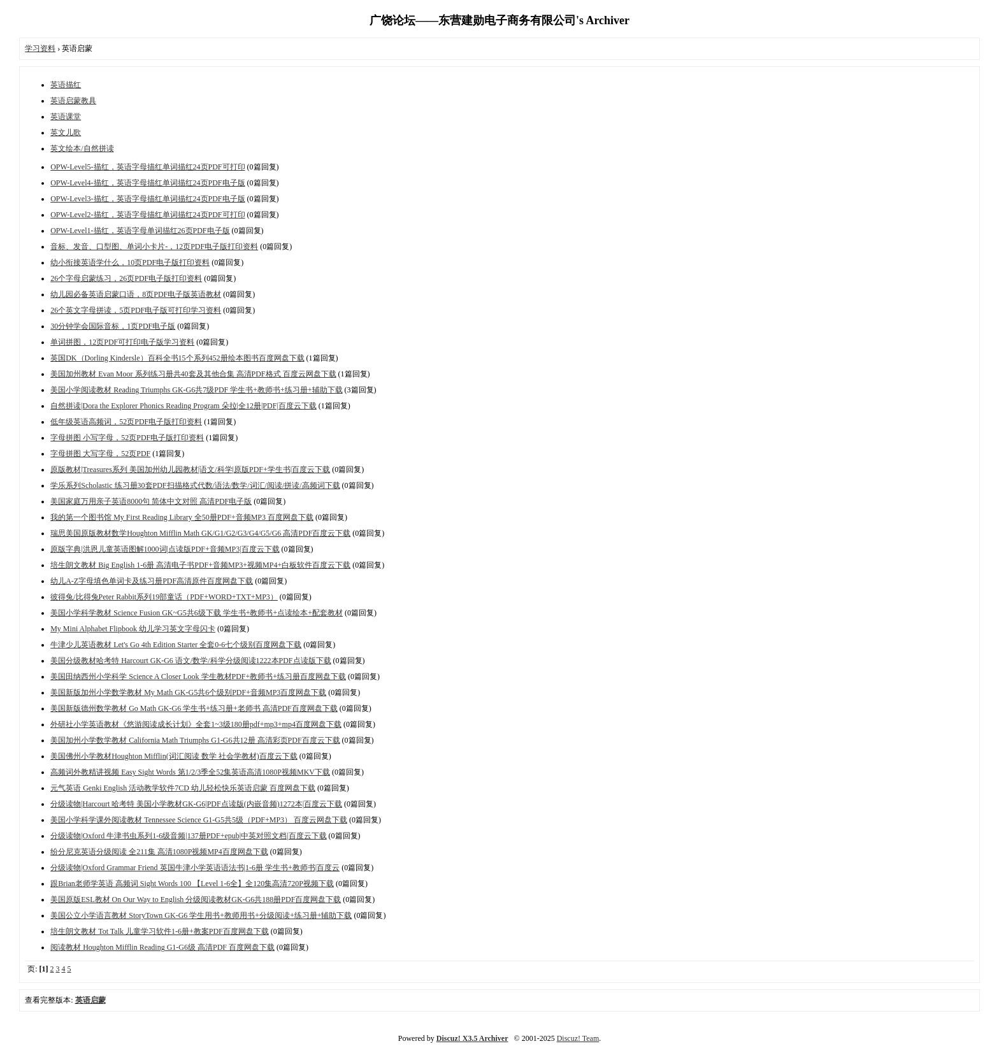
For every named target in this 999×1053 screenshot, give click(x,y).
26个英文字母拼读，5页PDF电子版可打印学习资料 (135, 310)
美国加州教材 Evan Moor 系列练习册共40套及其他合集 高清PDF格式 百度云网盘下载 (193, 373)
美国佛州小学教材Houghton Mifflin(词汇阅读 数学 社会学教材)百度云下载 (173, 756)
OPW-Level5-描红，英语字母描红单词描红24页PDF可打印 (147, 166)
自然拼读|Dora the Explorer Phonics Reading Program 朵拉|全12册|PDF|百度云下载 (183, 405)
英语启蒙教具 (73, 100)
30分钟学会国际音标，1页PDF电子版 (112, 326)
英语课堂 (65, 116)
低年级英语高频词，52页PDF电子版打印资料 (126, 421)
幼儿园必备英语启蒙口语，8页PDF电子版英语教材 (135, 294)
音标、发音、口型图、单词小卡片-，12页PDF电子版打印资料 (154, 246)
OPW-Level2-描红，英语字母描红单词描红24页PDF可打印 (147, 214)
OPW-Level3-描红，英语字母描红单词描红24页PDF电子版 (147, 198)
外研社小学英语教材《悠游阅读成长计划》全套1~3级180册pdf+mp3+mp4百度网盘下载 (195, 724)
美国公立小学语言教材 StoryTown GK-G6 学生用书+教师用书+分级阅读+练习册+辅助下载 (201, 915)
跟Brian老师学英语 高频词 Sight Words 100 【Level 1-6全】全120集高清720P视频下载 (192, 883)
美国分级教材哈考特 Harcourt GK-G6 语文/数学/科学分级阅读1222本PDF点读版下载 (190, 660)
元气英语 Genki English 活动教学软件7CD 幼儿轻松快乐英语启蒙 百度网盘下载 (182, 788)
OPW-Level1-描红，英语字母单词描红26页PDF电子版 (139, 230)
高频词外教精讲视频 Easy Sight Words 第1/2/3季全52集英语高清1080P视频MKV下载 (190, 772)
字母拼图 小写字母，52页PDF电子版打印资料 (127, 437)
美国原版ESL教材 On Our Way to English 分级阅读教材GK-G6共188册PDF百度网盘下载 (195, 899)
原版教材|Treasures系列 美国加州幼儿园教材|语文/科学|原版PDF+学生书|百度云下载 (190, 469)
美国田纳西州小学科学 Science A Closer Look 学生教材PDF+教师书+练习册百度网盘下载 (198, 676)
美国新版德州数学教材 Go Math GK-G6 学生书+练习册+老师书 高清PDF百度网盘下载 (194, 708)
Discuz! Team (578, 1038)
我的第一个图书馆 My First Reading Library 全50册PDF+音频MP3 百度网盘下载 (181, 517)
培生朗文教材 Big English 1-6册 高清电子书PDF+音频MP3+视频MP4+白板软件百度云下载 (200, 565)
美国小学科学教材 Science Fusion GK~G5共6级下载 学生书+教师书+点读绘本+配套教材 (196, 612)
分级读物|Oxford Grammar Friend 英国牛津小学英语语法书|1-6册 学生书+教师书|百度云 (195, 867)
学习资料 (40, 48)
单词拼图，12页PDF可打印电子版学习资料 (122, 342)
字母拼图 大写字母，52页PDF (100, 453)
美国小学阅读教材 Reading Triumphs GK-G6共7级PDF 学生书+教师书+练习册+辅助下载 (196, 389)
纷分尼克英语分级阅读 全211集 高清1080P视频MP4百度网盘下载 (159, 851)
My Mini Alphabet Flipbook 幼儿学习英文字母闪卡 (132, 628)
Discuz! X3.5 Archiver (472, 1038)
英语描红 (65, 84)
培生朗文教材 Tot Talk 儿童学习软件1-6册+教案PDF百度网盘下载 (159, 931)
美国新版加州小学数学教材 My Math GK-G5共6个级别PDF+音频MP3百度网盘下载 (188, 692)
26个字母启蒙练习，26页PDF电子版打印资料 (126, 278)
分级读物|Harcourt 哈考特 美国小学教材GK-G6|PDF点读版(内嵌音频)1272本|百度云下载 (196, 803)
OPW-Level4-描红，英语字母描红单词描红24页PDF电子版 (147, 182)
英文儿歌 (65, 132)
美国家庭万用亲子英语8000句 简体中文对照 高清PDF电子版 (151, 501)
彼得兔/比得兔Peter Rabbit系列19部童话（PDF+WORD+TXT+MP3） (164, 596)
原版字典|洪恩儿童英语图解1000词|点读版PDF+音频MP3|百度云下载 (164, 549)
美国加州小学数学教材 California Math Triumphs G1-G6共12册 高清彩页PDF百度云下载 (195, 740)
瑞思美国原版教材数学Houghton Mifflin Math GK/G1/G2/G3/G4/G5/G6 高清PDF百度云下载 (200, 533)
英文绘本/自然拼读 (81, 148)
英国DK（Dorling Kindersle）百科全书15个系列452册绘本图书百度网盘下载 (177, 358)
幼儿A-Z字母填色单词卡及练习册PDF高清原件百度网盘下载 (151, 581)
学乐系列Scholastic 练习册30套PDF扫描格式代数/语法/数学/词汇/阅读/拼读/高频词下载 (195, 485)
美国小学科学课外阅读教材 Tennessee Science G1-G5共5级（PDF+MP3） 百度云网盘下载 (198, 819)
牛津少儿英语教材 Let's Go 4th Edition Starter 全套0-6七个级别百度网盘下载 (175, 644)
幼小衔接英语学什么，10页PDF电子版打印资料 (130, 262)
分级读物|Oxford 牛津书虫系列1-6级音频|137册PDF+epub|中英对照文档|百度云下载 (188, 835)
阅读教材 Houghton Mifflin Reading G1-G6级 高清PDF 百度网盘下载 (162, 947)
